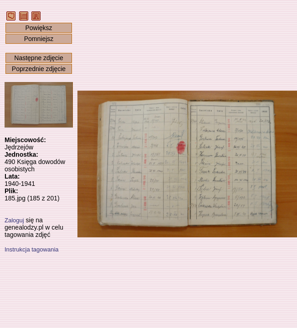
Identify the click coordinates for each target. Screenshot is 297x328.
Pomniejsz (39, 38)
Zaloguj (14, 220)
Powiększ (38, 27)
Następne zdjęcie (38, 58)
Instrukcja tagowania (32, 249)
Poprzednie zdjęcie (39, 68)
